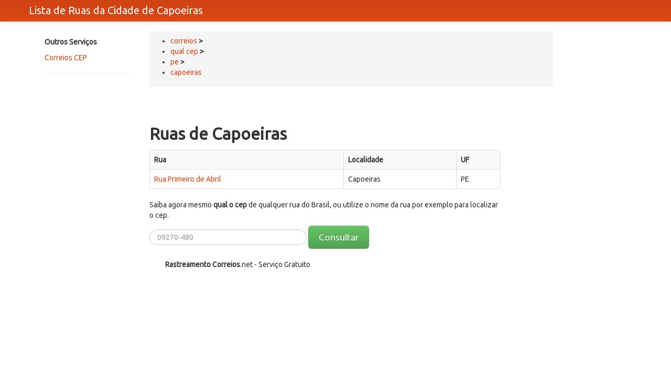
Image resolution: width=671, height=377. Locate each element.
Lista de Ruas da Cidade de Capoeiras (116, 10)
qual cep (184, 51)
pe (174, 62)
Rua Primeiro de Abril (187, 179)
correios (184, 41)
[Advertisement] (86, 118)
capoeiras (186, 72)
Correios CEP (66, 57)
